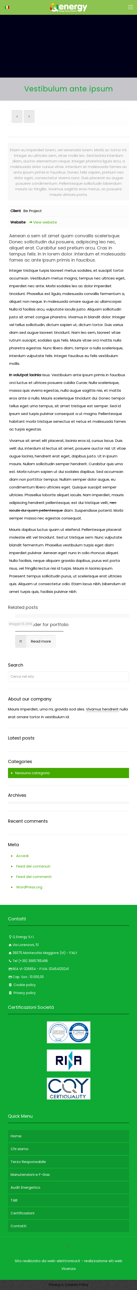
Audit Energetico (25, 1187)
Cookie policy (22, 985)
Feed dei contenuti (33, 866)
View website (42, 222)
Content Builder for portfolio (38, 624)
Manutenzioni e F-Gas (30, 1174)
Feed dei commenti (33, 876)
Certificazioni (22, 1213)
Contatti (18, 1225)
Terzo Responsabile (28, 1161)
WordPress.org (29, 887)
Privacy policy (22, 993)
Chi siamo (20, 1148)
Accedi (22, 855)
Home (16, 1136)
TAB (14, 1200)
